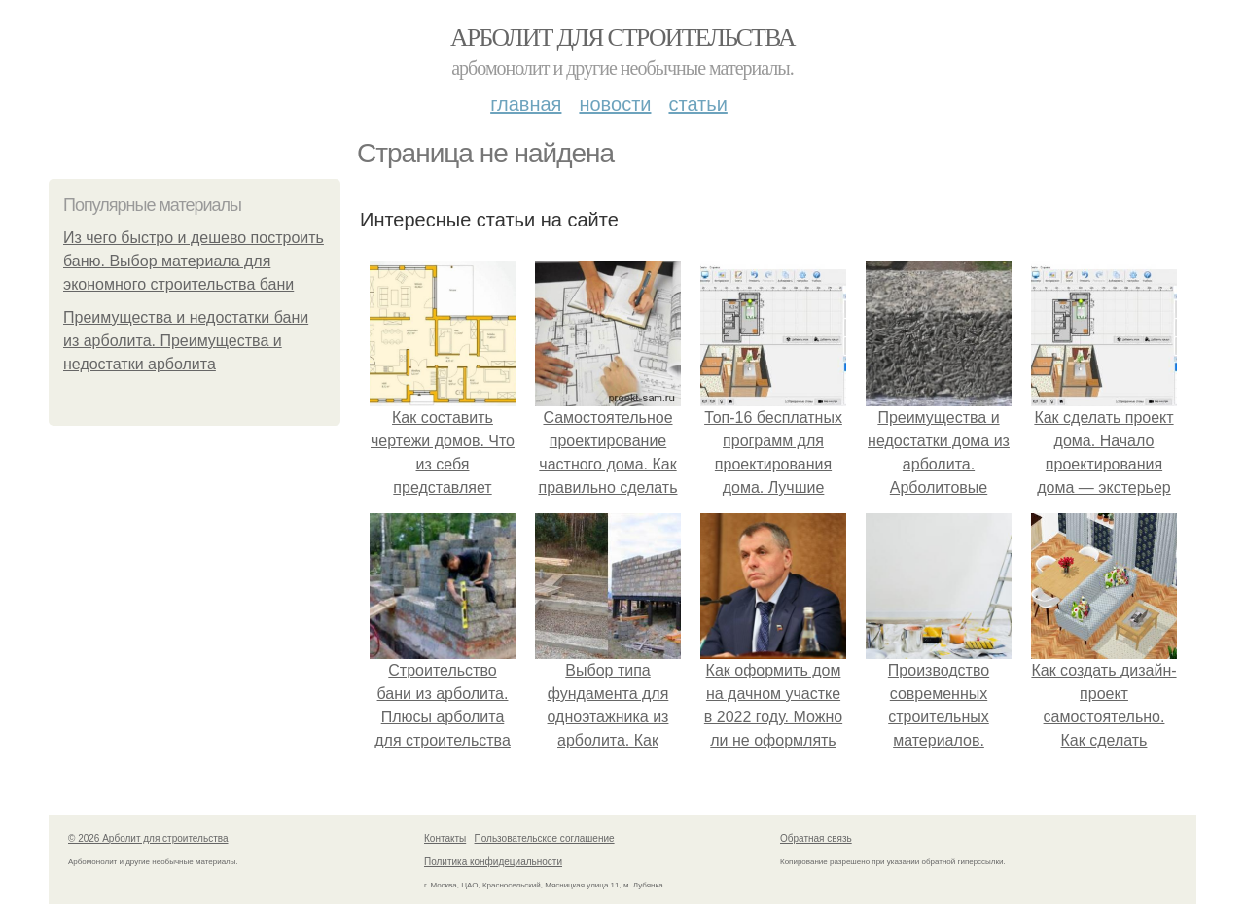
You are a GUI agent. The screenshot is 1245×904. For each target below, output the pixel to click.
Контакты (445, 838)
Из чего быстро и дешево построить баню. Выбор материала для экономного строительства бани (193, 261)
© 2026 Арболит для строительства (148, 838)
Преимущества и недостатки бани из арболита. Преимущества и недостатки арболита (185, 340)
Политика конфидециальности (493, 861)
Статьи (697, 104)
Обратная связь (816, 838)
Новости (615, 104)
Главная (525, 104)
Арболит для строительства (622, 37)
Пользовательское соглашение (545, 838)
